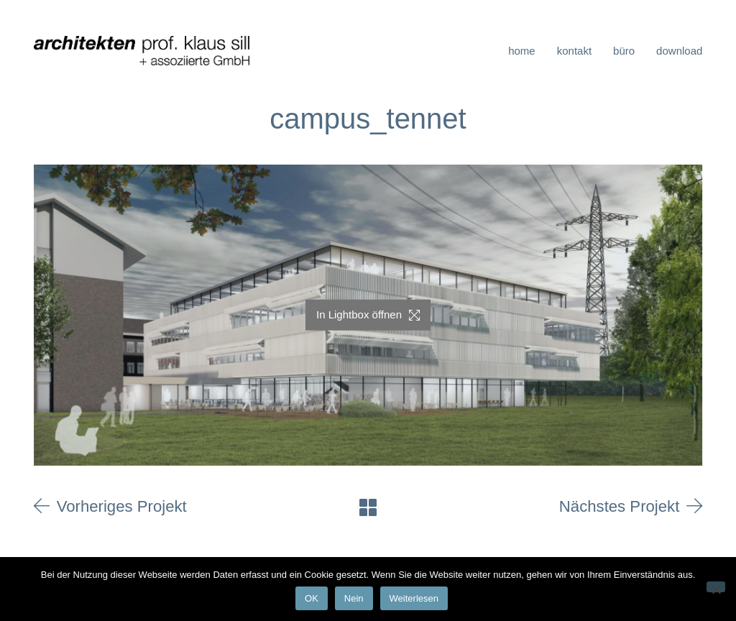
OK (311, 598)
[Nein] (716, 586)
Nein (354, 598)
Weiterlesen (414, 598)
